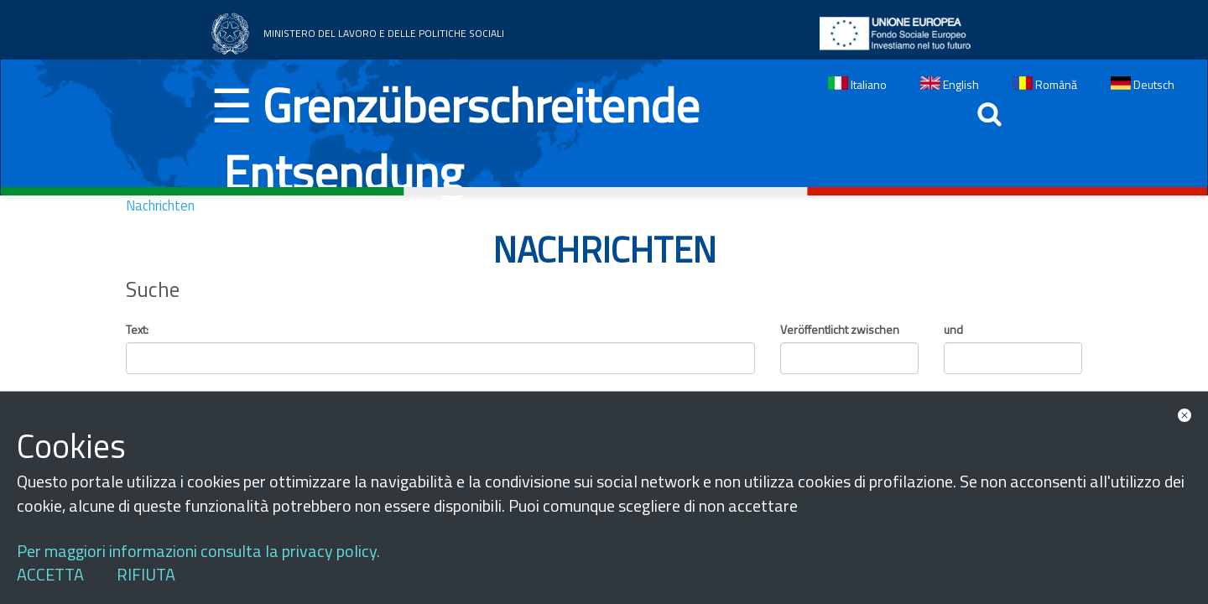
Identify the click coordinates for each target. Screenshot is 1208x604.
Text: (137, 329)
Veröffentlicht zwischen (839, 329)
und (953, 329)
